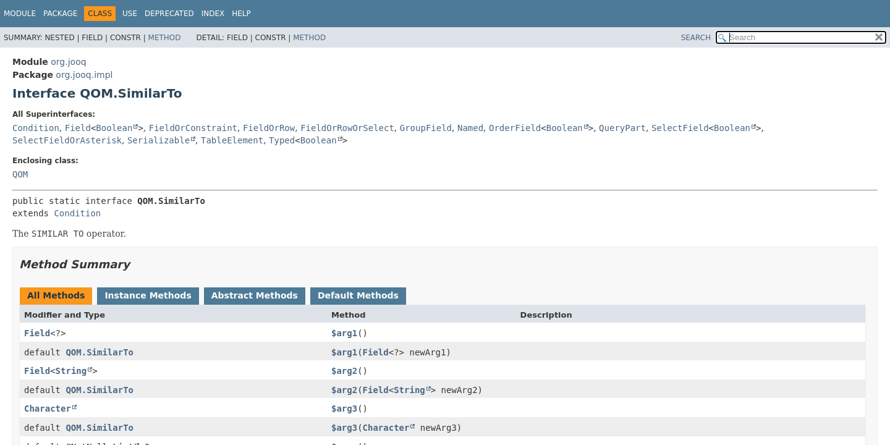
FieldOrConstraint (193, 128)
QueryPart (622, 128)
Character (47, 408)
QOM (20, 174)
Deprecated (169, 13)
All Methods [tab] (56, 295)
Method (164, 37)
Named (470, 128)
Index (213, 13)
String (71, 371)
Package (60, 13)
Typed (282, 140)
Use (129, 13)
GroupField (426, 128)
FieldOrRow (269, 128)
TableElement (232, 140)
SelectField (680, 128)
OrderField (515, 128)
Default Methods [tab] (358, 295)
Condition (35, 128)
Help (241, 13)
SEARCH (696, 37)
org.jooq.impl (84, 75)
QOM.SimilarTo (100, 352)
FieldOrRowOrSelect (347, 128)
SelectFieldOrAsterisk (67, 140)
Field (78, 128)
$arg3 (344, 408)
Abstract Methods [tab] (254, 295)
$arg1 (344, 333)
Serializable (158, 140)
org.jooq (68, 62)
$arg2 (344, 371)
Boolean (114, 128)
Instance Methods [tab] (147, 295)
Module (20, 13)
